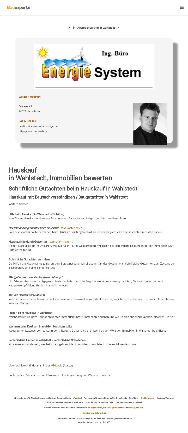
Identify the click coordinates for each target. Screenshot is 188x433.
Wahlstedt (77, 398)
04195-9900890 (28, 121)
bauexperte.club (136, 407)
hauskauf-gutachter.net (113, 407)
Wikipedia (57, 365)
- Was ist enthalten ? (41, 241)
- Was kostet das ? (45, 228)
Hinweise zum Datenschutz (94, 413)
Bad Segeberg (147, 398)
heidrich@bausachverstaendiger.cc (38, 126)
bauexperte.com (95, 407)
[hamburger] (182, 7)
